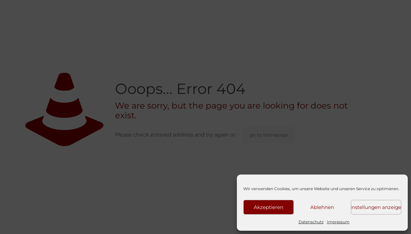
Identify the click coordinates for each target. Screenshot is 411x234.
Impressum (338, 221)
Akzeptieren (268, 207)
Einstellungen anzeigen (376, 207)
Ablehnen (322, 207)
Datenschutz (311, 221)
